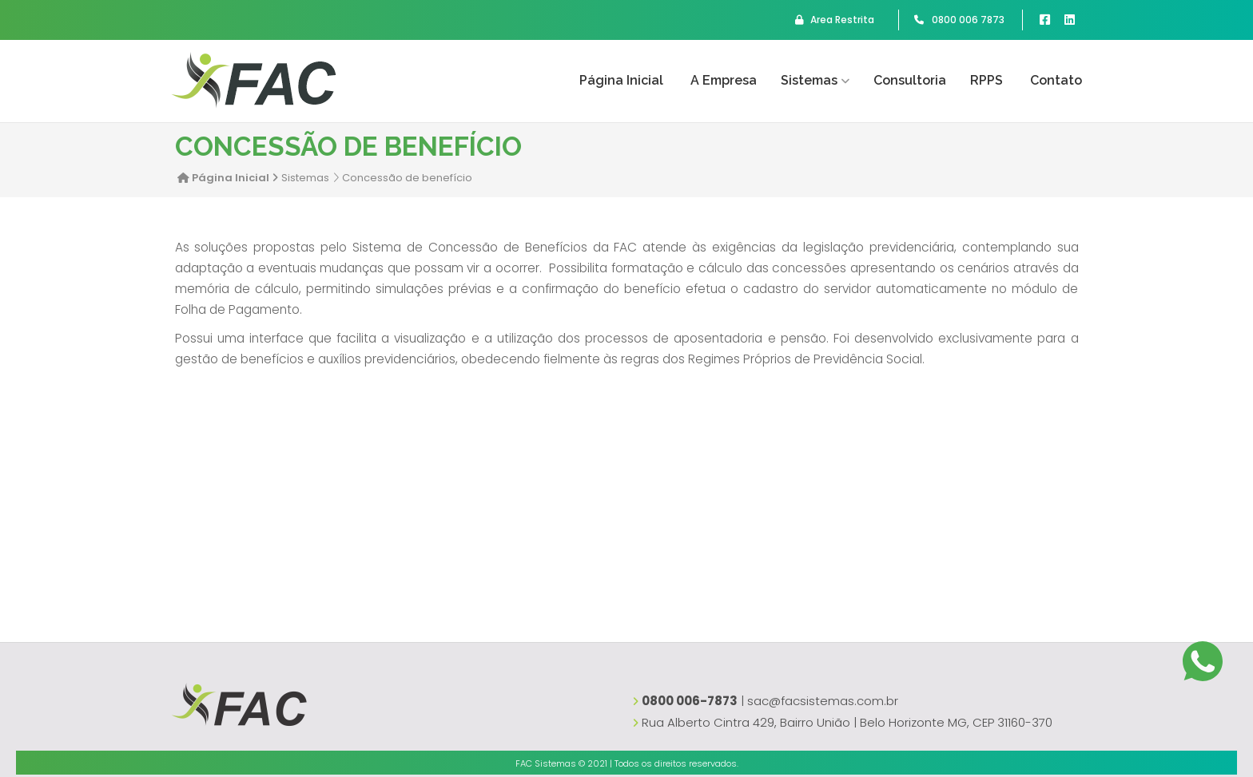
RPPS (986, 80)
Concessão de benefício (407, 177)
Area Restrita (834, 20)
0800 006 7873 (959, 20)
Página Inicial (621, 80)
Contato (1056, 80)
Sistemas (809, 80)
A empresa (723, 80)
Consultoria (909, 80)
